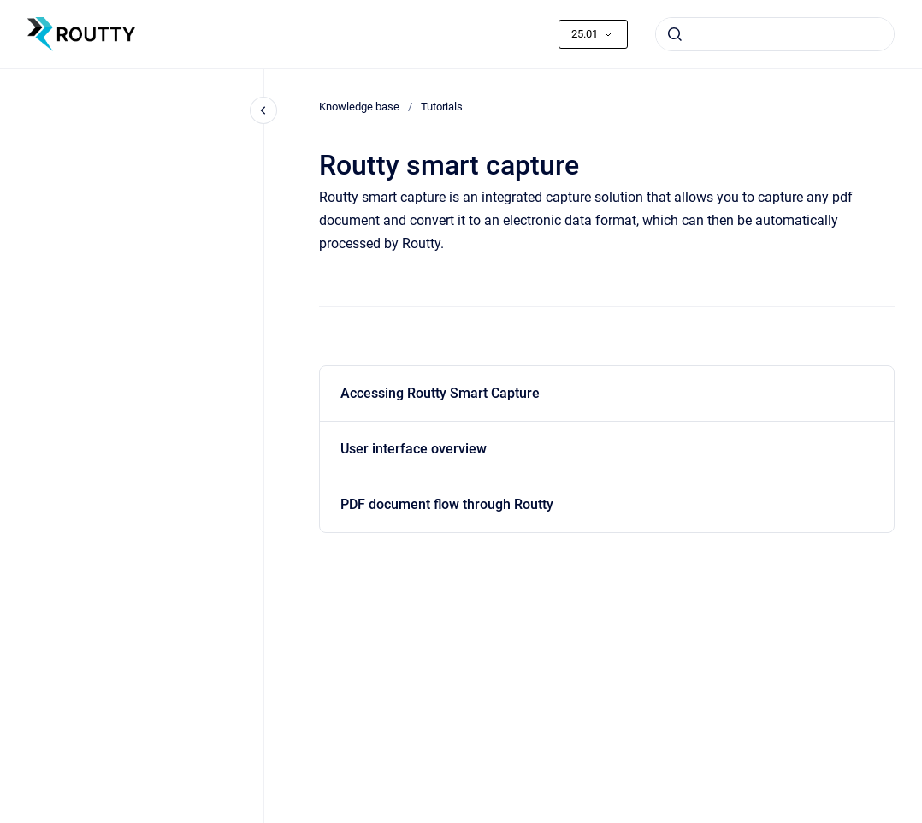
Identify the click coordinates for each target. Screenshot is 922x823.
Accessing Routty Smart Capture (440, 393)
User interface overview (413, 449)
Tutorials (442, 106)
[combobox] (775, 34)
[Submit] (675, 34)
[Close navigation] (263, 110)
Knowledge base (359, 106)
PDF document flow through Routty (446, 504)
